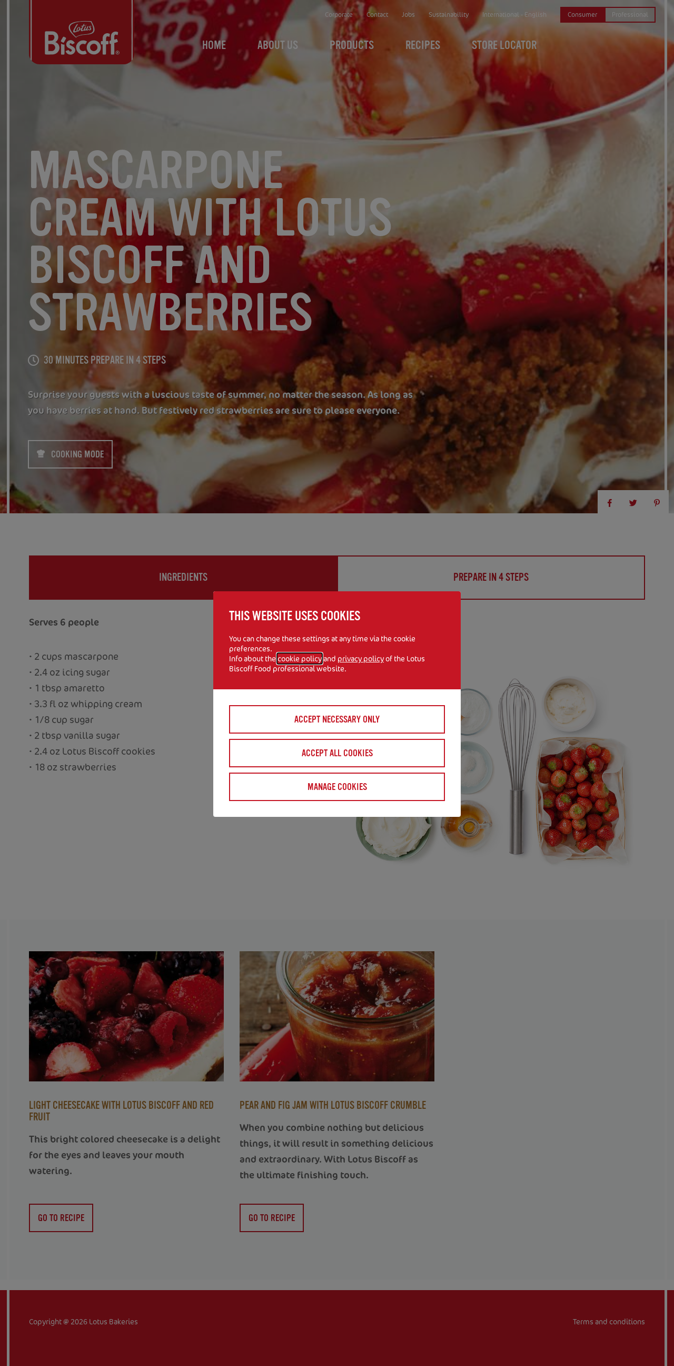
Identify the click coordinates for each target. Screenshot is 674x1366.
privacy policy (361, 658)
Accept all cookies (337, 753)
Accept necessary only (337, 719)
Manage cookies (337, 787)
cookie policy (299, 658)
